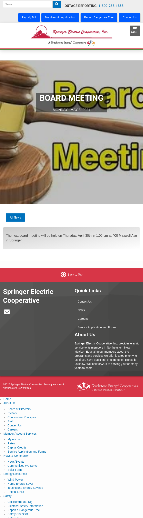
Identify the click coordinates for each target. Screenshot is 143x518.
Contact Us (85, 301)
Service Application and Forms (97, 327)
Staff (10, 421)
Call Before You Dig (20, 501)
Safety (7, 496)
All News (15, 217)
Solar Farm (15, 469)
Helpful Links (16, 491)
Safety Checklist (18, 514)
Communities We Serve (23, 465)
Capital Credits (17, 447)
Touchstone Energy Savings (25, 487)
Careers (83, 318)
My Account (15, 439)
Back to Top (75, 274)
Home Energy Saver (20, 483)
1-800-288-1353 (110, 6)
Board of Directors (19, 409)
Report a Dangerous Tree (24, 510)
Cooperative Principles (22, 417)
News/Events (16, 461)
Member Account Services (20, 433)
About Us (9, 403)
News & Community (16, 455)
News (81, 310)
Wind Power (15, 479)
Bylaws (12, 413)
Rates (11, 443)
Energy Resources (15, 473)
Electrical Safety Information (25, 506)
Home (7, 399)
